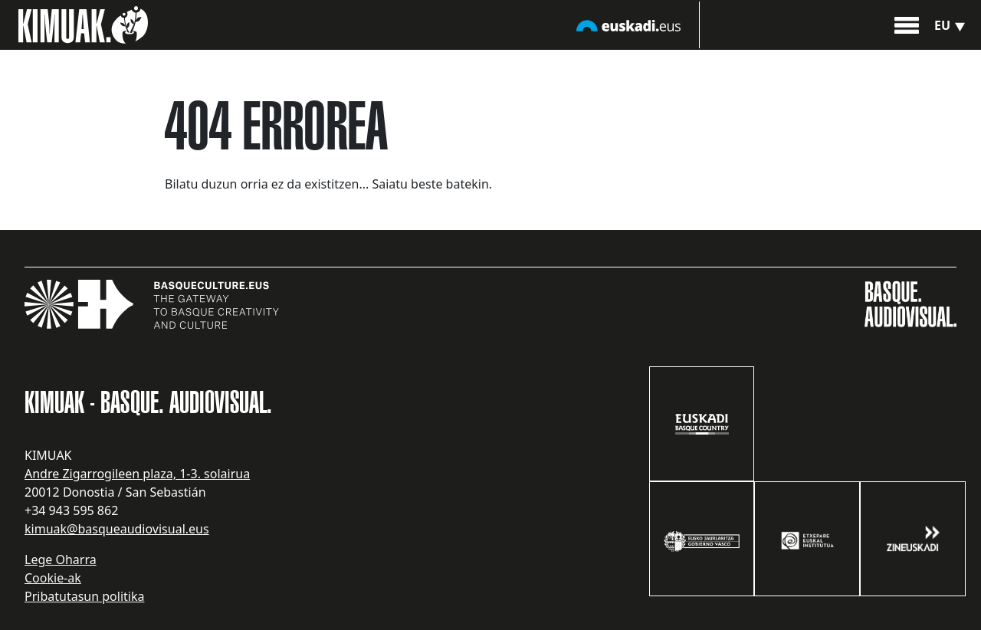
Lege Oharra (61, 559)
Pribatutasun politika (84, 596)
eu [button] (951, 25)
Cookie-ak (53, 577)
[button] (906, 23)
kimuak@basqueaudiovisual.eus (117, 528)
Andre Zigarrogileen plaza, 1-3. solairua (137, 473)
